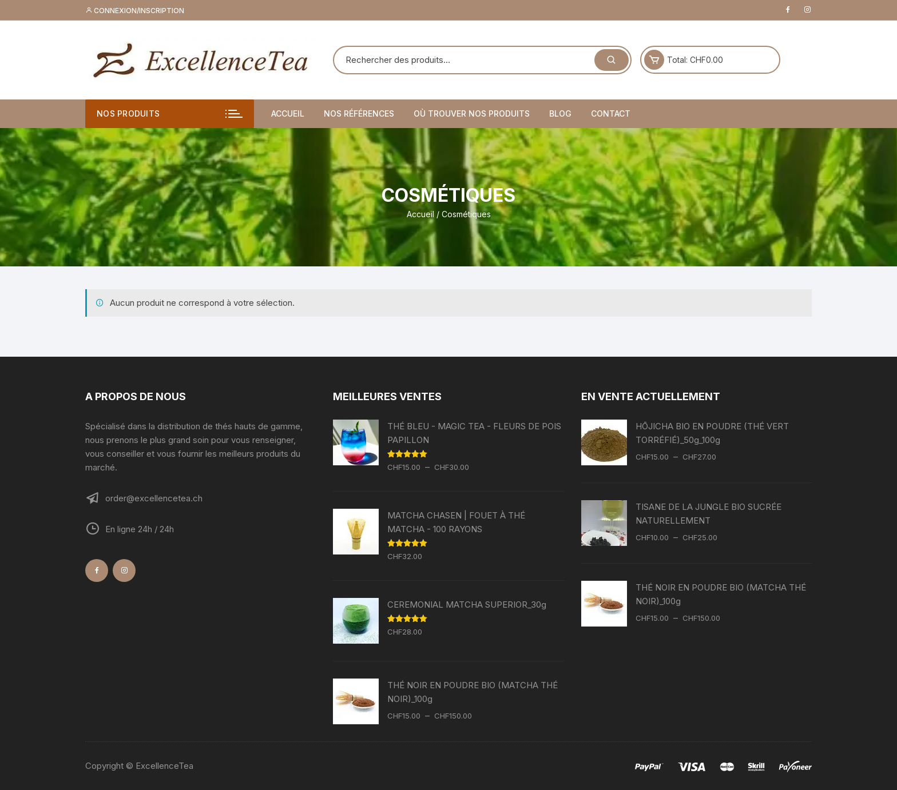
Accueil (287, 113)
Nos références (359, 113)
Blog (560, 113)
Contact (610, 113)
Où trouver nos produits (472, 113)
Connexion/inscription (134, 10)
